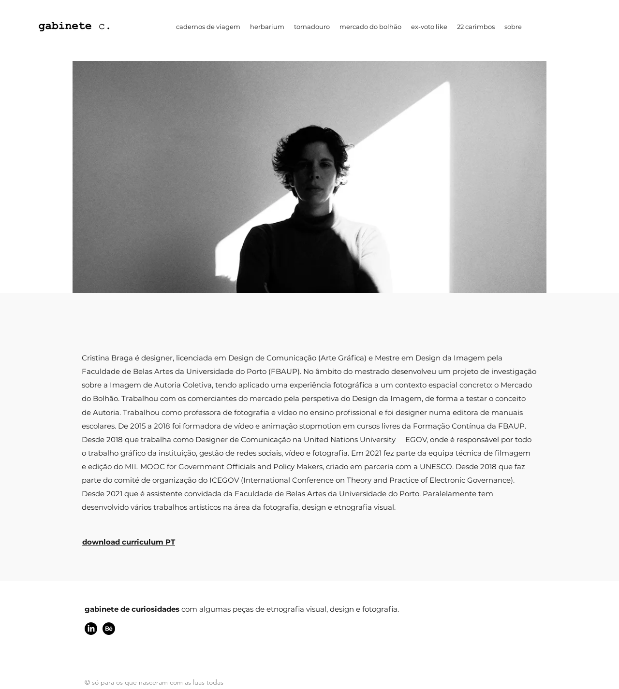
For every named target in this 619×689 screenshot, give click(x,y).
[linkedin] (91, 628)
